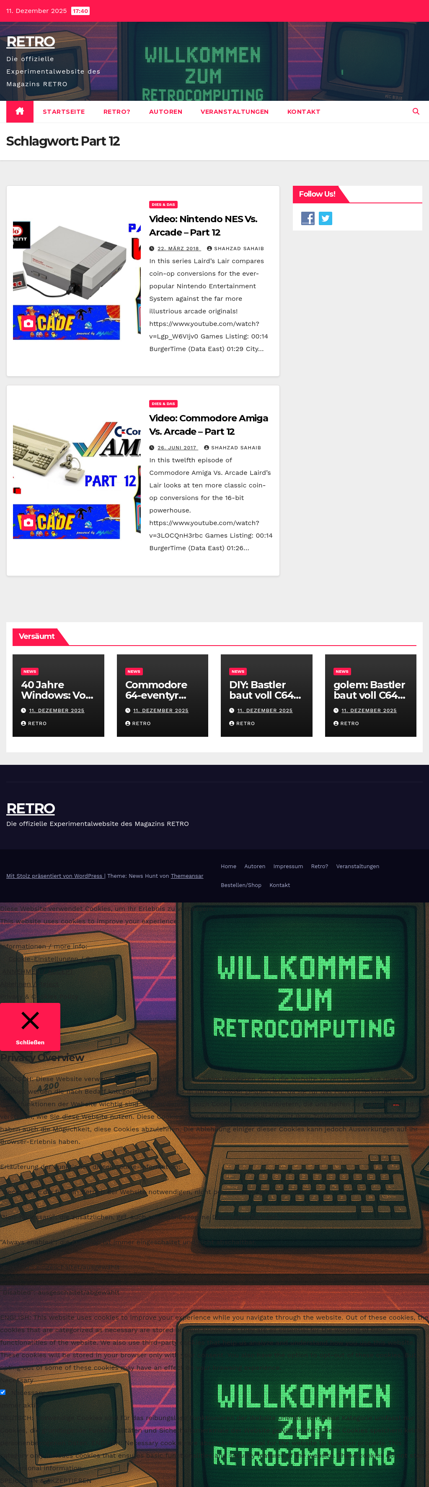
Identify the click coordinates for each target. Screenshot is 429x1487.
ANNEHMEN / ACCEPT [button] (38, 971)
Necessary (27, 1393)
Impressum (288, 866)
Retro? (117, 111)
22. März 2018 (179, 248)
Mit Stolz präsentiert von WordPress (55, 876)
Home (228, 866)
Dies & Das (163, 204)
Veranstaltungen (235, 111)
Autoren (166, 111)
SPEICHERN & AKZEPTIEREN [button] (46, 1480)
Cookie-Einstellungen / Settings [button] (60, 959)
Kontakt (304, 111)
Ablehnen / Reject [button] (29, 984)
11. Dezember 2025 (57, 710)
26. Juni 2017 (178, 448)
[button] (416, 111)
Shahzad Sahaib (235, 248)
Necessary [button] (17, 1380)
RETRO (30, 41)
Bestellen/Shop (241, 885)
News (29, 671)
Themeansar (187, 876)
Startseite (64, 111)
